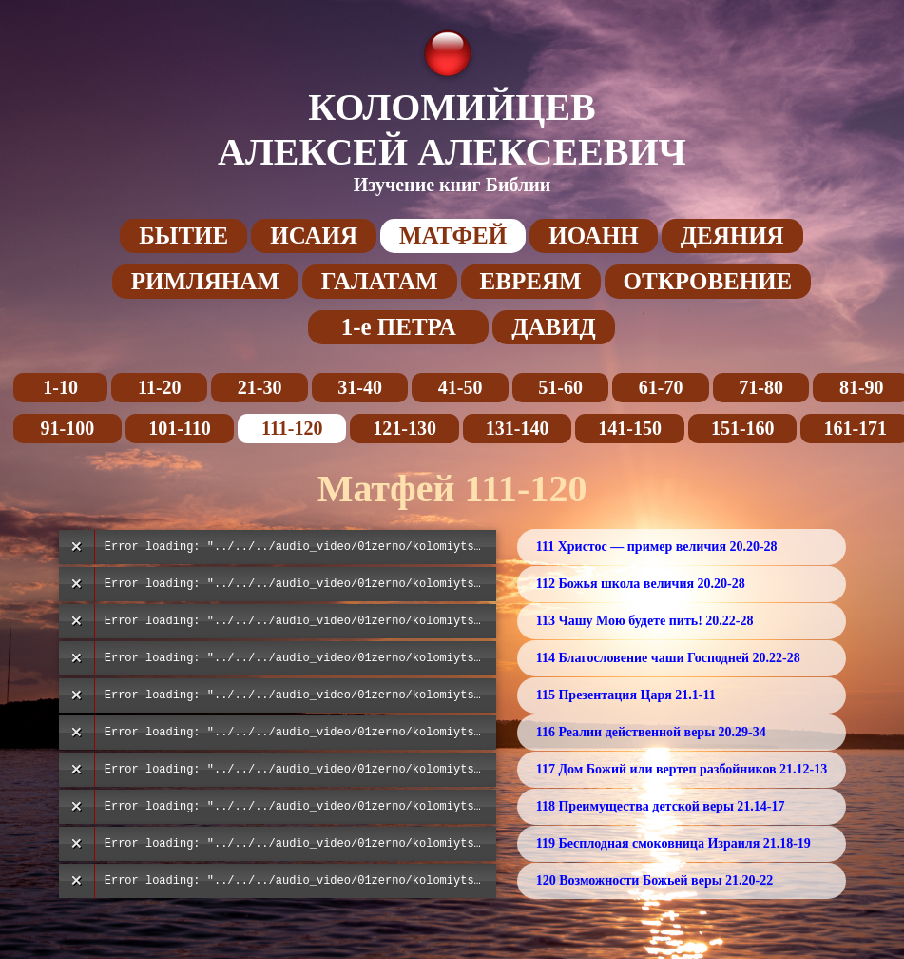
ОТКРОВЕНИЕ (708, 281)
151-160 (743, 428)
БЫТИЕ (183, 235)
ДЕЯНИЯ (732, 235)
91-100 (67, 428)
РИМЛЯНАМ (205, 281)
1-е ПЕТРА (398, 327)
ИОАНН (593, 235)
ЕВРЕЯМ (531, 281)
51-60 (560, 387)
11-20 (160, 387)
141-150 (630, 428)
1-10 (60, 387)
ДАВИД (553, 327)
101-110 (179, 428)
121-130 (404, 428)
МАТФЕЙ (453, 235)
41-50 (460, 387)
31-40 (359, 387)
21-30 (260, 387)
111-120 (291, 428)
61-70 (661, 387)
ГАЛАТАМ (379, 281)
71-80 (761, 387)
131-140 (517, 428)
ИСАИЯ (313, 235)
